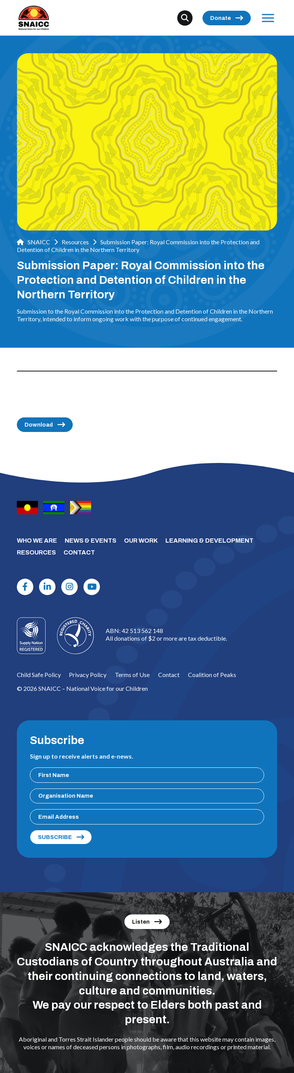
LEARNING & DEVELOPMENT (209, 540)
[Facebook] (25, 587)
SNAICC (33, 241)
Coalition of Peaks (212, 674)
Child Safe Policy (39, 674)
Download (38, 425)
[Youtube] (91, 587)
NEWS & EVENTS (90, 540)
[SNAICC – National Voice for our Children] (34, 17)
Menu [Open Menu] (266, 18)
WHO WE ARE (37, 540)
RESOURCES (36, 552)
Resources (75, 241)
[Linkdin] (47, 587)
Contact (169, 674)
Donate (220, 18)
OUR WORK (141, 540)
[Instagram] (69, 587)
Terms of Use (132, 674)
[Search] (185, 18)
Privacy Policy (87, 674)
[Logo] (75, 635)
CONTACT (79, 552)
